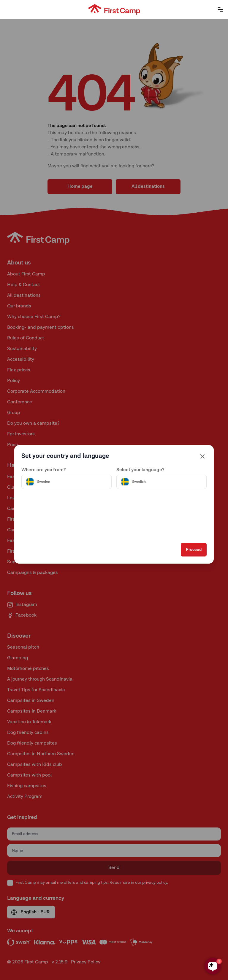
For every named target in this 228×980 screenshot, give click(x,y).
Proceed (194, 550)
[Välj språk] (161, 482)
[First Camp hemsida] (114, 9)
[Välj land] (66, 482)
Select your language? (140, 470)
